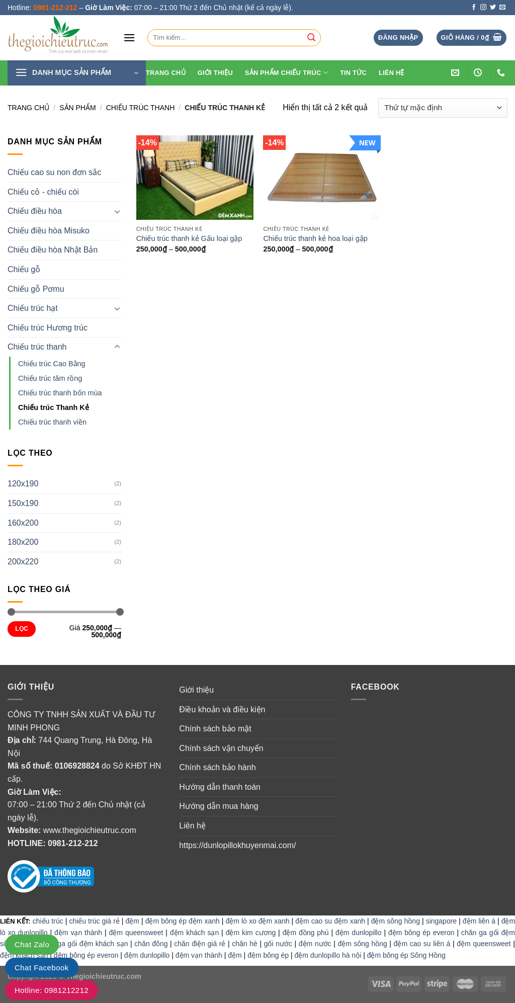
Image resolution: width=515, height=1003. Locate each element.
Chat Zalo (32, 944)
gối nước (278, 944)
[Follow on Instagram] (483, 7)
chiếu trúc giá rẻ (94, 921)
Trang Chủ (166, 72)
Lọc (21, 628)
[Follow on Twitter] (493, 7)
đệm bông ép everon (421, 933)
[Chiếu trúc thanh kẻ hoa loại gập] (321, 177)
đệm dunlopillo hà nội (328, 955)
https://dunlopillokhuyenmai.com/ (237, 845)
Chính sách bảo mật (215, 728)
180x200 (23, 542)
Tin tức (353, 72)
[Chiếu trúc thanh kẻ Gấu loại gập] (194, 177)
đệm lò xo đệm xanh (258, 921)
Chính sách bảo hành (217, 767)
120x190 (23, 483)
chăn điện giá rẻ (199, 944)
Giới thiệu (215, 72)
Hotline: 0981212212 (52, 990)
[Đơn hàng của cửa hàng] (442, 108)
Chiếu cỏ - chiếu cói (43, 192)
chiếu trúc (48, 921)
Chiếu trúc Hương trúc (48, 327)
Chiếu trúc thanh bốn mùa (60, 393)
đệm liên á (479, 921)
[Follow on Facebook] (474, 7)
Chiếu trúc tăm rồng (50, 378)
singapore (441, 921)
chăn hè (245, 944)
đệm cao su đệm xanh (330, 921)
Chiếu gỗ (24, 269)
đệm (132, 921)
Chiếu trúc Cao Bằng (51, 364)
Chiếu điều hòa (35, 211)
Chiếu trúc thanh (140, 108)
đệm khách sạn (194, 933)
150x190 (23, 503)
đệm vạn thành (78, 933)
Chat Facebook (42, 967)
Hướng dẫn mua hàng (218, 806)
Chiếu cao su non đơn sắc (54, 172)
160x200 (23, 523)
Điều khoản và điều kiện (222, 709)
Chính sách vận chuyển (221, 748)
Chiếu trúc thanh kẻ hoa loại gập (315, 238)
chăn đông (150, 944)
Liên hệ (391, 72)
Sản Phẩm (77, 108)
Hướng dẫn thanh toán (220, 787)
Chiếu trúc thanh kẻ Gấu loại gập (189, 238)
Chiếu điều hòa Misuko (49, 230)
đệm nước (315, 944)
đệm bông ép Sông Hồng (406, 955)
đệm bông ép (268, 955)
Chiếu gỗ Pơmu (36, 289)
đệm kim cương (251, 933)
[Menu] (129, 37)
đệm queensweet (136, 933)
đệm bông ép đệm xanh (182, 921)
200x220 (23, 561)
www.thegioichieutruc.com (89, 830)
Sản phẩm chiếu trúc (286, 72)
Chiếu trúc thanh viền (52, 422)
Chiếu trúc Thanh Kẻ (53, 407)
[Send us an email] (502, 7)
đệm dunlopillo (358, 933)
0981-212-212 (73, 843)
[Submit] (311, 37)
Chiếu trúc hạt (33, 308)
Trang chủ (28, 108)
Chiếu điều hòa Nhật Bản (53, 249)
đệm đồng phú (306, 933)
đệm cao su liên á (422, 944)
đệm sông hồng (395, 921)
